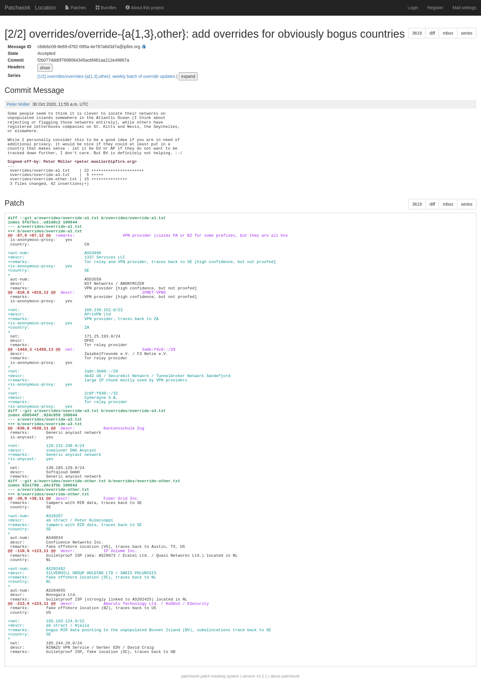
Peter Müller (18, 104)
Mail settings (464, 7)
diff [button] (432, 33)
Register (435, 7)
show (45, 67)
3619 (417, 33)
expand (188, 76)
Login (413, 7)
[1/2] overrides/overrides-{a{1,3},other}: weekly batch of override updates (106, 76)
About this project (144, 7)
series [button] (466, 33)
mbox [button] (448, 33)
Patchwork (17, 8)
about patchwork (285, 676)
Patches (75, 7)
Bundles (105, 7)
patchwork (190, 676)
